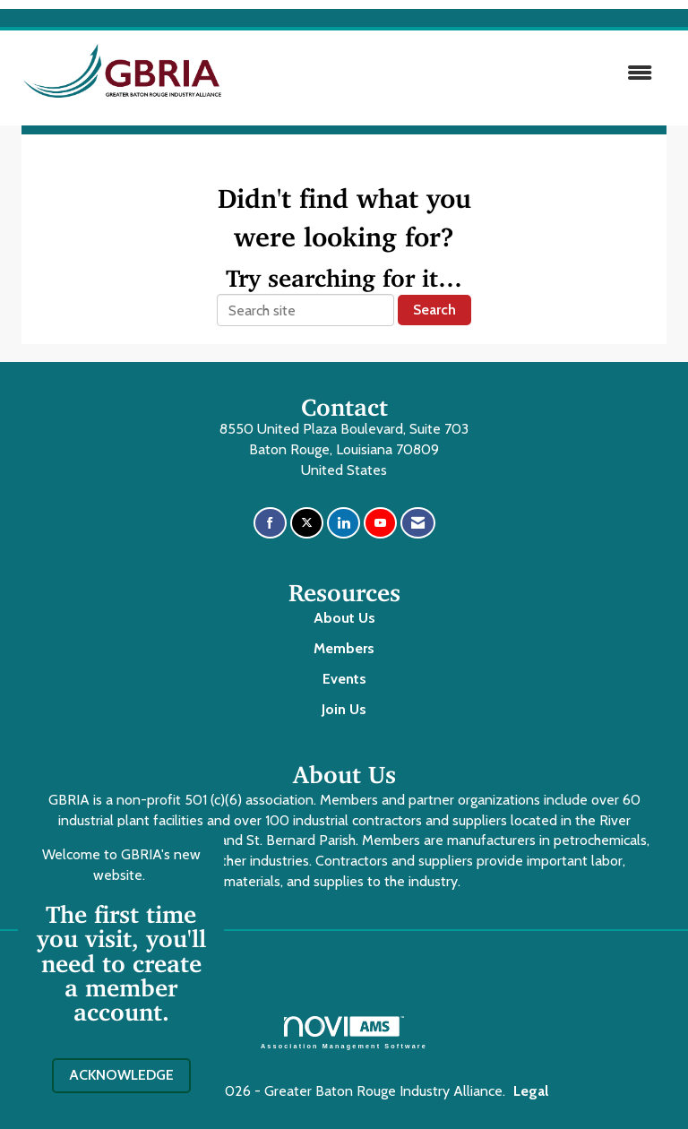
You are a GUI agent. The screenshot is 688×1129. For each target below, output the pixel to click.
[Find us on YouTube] (380, 523)
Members (344, 648)
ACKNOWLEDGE (121, 1074)
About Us (344, 617)
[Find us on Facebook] (270, 523)
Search (434, 309)
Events (344, 678)
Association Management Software (344, 1032)
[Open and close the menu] (450, 74)
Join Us (344, 709)
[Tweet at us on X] (306, 523)
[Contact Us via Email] (417, 523)
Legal (530, 1090)
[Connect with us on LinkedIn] (343, 523)
